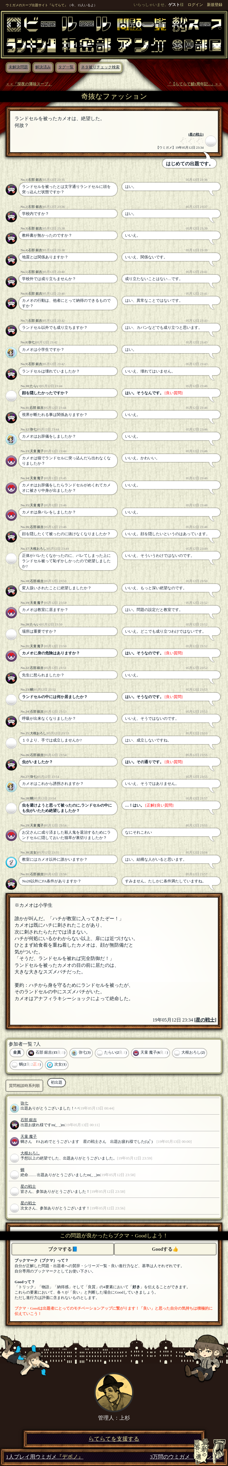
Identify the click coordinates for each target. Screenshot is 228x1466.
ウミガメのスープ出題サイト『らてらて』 (37, 5)
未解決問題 (18, 67)
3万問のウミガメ (186, 1457)
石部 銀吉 (35, 179)
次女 (33, 852)
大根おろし (38, 548)
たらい (35, 386)
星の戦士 (195, 134)
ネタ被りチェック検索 (100, 67)
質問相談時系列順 (24, 1085)
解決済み (43, 67)
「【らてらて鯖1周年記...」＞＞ (194, 84)
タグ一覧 (66, 67)
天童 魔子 (37, 451)
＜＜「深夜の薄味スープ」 (29, 84)
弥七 (31, 342)
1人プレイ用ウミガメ (44, 1457)
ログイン (195, 5)
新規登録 (214, 5)
